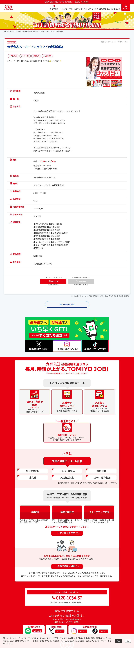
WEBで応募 (53, 281)
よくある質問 (93, 8)
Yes (118, 641)
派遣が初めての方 (80, 8)
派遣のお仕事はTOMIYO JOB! (12, 31)
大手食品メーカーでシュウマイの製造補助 (35, 47)
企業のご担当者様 (113, 8)
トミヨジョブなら (66, 8)
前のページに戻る (67, 304)
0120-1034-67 (67, 598)
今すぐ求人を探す (66, 533)
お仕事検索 (54, 8)
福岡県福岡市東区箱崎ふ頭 (30, 31)
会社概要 (102, 8)
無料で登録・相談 (66, 566)
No (128, 641)
